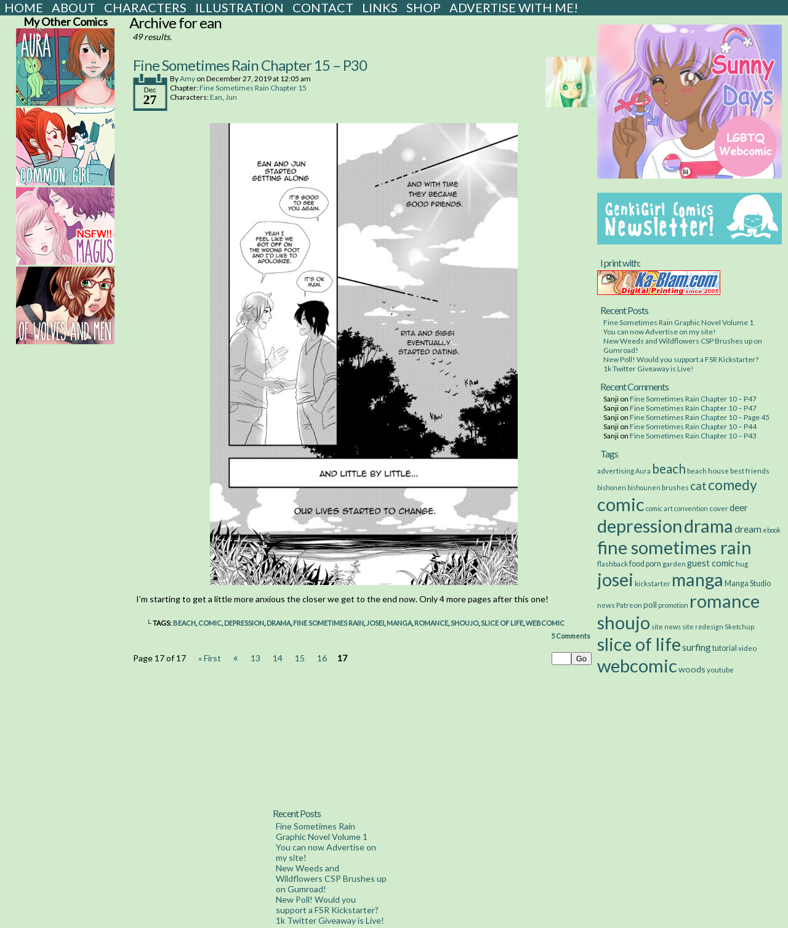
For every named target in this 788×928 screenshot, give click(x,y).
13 (255, 658)
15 (300, 658)
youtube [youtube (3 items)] (720, 669)
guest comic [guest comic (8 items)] (710, 563)
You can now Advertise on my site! (659, 331)
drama (279, 623)
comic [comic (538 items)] (621, 504)
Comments (570, 636)
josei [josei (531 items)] (615, 579)
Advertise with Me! (513, 7)
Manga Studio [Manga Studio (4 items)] (748, 583)
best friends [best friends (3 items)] (750, 470)
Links (380, 7)
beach (184, 623)
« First (209, 658)
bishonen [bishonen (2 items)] (611, 487)
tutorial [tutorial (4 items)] (724, 648)
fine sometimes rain (328, 623)
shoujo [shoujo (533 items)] (623, 622)
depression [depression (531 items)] (640, 525)
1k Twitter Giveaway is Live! (648, 368)
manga (399, 623)
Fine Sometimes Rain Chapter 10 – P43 (693, 435)
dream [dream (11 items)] (748, 529)
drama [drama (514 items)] (708, 525)
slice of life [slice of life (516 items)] (639, 644)
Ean (216, 97)
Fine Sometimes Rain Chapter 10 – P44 (693, 426)
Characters (145, 7)
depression (244, 623)
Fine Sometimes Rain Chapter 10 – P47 (693, 398)
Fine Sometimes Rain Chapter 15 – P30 (250, 65)
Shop (423, 7)
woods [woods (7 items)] (692, 669)
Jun (231, 97)
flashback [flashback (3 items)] (612, 563)
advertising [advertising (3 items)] (615, 470)
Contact (322, 7)
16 (322, 658)
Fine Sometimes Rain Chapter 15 (253, 87)
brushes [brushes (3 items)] (675, 487)
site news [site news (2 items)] (666, 627)
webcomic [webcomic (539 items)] (637, 665)
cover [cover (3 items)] (718, 508)
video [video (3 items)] (747, 648)
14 (278, 658)
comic (210, 623)
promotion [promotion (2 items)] (673, 605)
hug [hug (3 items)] (742, 563)
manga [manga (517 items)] (697, 579)
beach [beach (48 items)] (669, 468)
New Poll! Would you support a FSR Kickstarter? (680, 359)
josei (375, 623)
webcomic (545, 623)
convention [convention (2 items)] (691, 508)
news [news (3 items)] (606, 604)
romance (431, 623)
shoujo (464, 623)
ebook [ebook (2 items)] (772, 530)
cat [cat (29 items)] (698, 485)
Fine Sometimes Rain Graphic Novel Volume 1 (678, 322)
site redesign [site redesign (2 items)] (702, 627)
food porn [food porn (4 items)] (645, 563)
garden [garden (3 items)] (674, 563)
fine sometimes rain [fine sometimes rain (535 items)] (674, 547)
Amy (187, 78)
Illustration (239, 7)
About (73, 7)
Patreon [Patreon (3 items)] (629, 604)
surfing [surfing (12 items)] (696, 647)
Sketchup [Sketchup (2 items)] (739, 627)
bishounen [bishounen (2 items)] (644, 487)
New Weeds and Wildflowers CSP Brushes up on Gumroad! (331, 878)
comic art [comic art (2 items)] (659, 508)
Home (23, 7)
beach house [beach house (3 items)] (708, 470)
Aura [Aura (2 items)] (643, 471)
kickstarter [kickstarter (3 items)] (652, 583)
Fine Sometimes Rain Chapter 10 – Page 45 (700, 417)
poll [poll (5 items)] (650, 605)
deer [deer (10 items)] (739, 507)
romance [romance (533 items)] (725, 600)
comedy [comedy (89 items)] (732, 484)
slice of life (502, 623)
